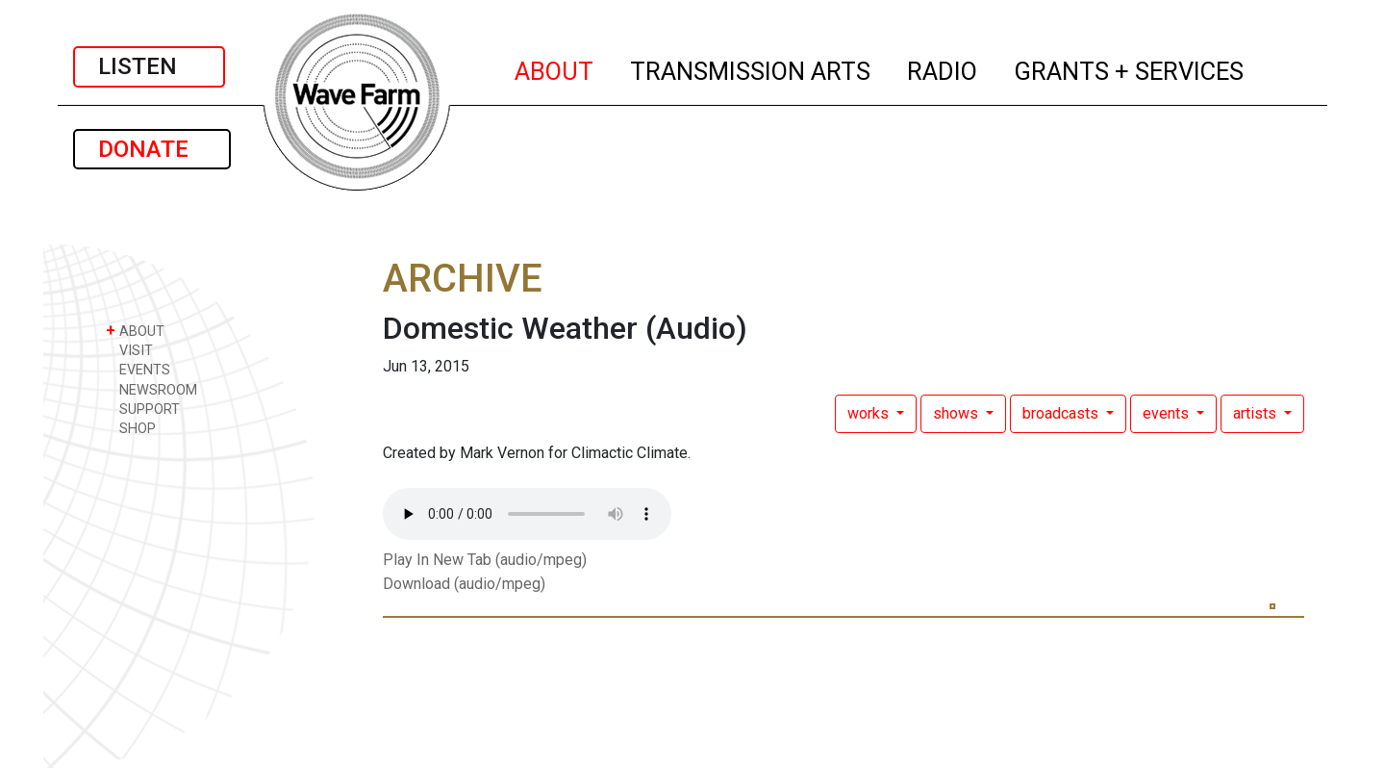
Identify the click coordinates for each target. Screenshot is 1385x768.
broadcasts (1062, 413)
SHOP (131, 428)
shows (957, 413)
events (1168, 413)
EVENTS (138, 369)
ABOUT (555, 68)
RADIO (943, 68)
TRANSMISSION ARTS (751, 68)
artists (1256, 413)
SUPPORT (143, 408)
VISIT (129, 350)
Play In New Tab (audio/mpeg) (485, 559)
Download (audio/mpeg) (464, 584)
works (870, 413)
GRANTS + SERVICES (1129, 68)
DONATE (152, 149)
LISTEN (149, 66)
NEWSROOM (151, 389)
